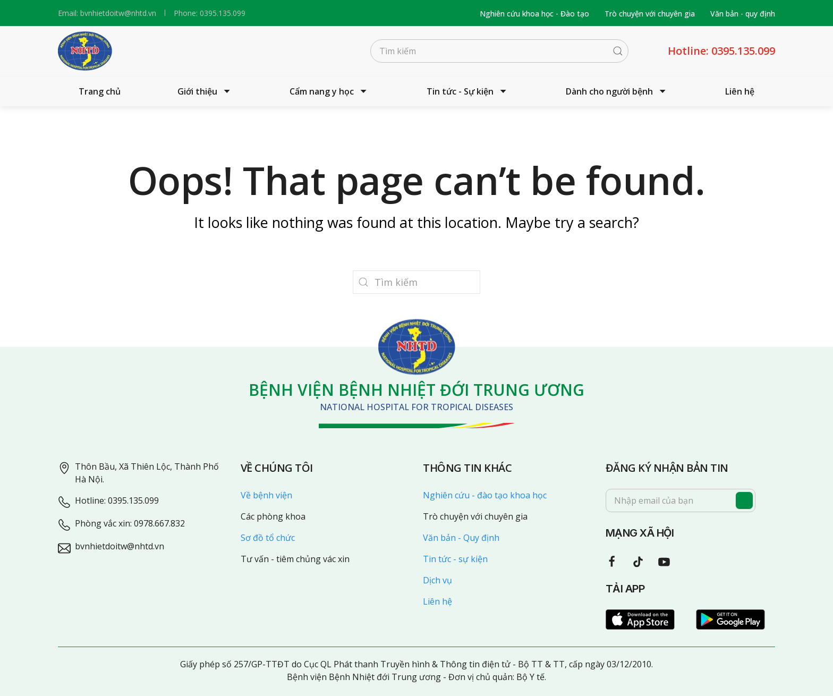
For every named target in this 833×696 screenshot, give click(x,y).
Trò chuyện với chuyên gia (650, 14)
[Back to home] (85, 51)
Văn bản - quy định (742, 14)
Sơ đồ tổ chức (268, 538)
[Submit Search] (617, 51)
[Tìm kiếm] (499, 51)
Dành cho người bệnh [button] (617, 91)
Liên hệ (739, 91)
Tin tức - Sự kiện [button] (468, 91)
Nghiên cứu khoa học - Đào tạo (534, 14)
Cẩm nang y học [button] (329, 91)
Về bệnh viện (266, 495)
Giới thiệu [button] (205, 91)
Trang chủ (100, 91)
